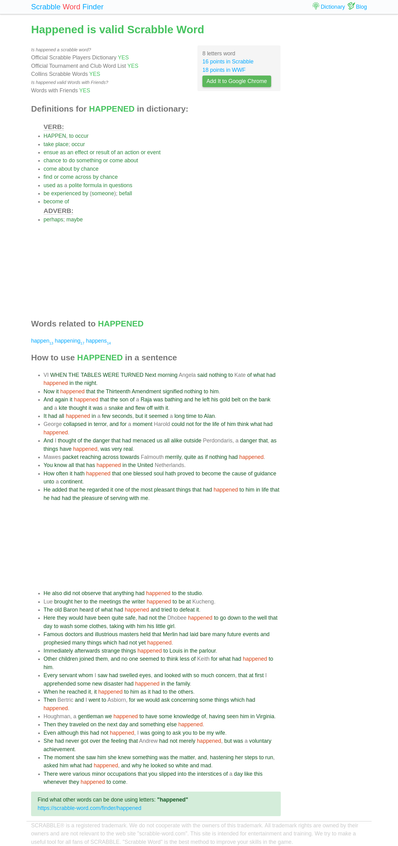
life (216, 424)
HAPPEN (55, 136)
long (179, 416)
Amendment (146, 391)
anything (123, 593)
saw (102, 675)
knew (124, 757)
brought (63, 602)
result (102, 152)
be (47, 193)
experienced (66, 193)
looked (172, 675)
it (57, 391)
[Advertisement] (162, 267)
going (158, 733)
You (48, 465)
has (90, 465)
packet (70, 457)
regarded (98, 490)
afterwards (87, 651)
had (270, 375)
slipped (167, 774)
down (234, 618)
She (48, 741)
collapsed (74, 424)
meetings (110, 602)
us (160, 440)
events (251, 634)
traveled (79, 724)
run (269, 757)
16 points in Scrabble (227, 61)
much (207, 675)
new (97, 684)
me (144, 498)
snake (116, 408)
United (145, 465)
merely (187, 741)
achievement (59, 749)
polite (75, 185)
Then (50, 700)
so (196, 675)
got (84, 741)
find (48, 177)
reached (77, 692)
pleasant (164, 490)
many (219, 634)
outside (192, 440)
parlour (207, 651)
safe (130, 618)
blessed (142, 473)
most (146, 490)
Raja (146, 399)
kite (63, 408)
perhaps (53, 219)
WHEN (58, 375)
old (58, 610)
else (172, 724)
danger (101, 440)
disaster (113, 684)
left (206, 399)
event (153, 152)
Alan (209, 416)
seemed (159, 416)
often (62, 473)
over (95, 741)
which (110, 643)
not (190, 424)
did (67, 593)
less (184, 659)
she (80, 757)
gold (225, 399)
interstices (209, 774)
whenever (55, 782)
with (159, 408)
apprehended (60, 684)
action (132, 152)
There (51, 774)
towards (129, 457)
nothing (218, 375)
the (79, 383)
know (60, 465)
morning (168, 375)
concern (225, 675)
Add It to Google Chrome (236, 81)
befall (125, 193)
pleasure (92, 498)
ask (165, 700)
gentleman (91, 716)
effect (81, 152)
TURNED (132, 375)
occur (82, 136)
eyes (145, 675)
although (68, 733)
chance (52, 160)
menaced (144, 440)
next (112, 724)
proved (185, 473)
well (262, 618)
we (140, 700)
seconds (122, 416)
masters (129, 634)
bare (205, 634)
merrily (173, 457)
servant (68, 675)
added (59, 490)
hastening (222, 757)
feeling (119, 741)
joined (86, 659)
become (53, 201)
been (104, 618)
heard (86, 610)
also (57, 593)
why (136, 765)
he (198, 399)
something (89, 160)
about (131, 160)
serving (119, 498)
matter (187, 757)
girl (170, 626)
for (123, 424)
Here (49, 618)
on (245, 399)
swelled (129, 675)
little (160, 626)
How (49, 473)
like (248, 774)
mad (206, 765)
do (72, 160)
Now (49, 391)
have (66, 449)
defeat (187, 610)
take (49, 144)
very (117, 449)
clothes (98, 626)
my (210, 733)
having (217, 716)
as (63, 152)
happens (98, 341)
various (81, 774)
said (202, 375)
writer (138, 602)
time (191, 416)
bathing (173, 399)
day (48, 626)
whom (85, 675)
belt (236, 399)
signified (173, 391)
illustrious (106, 634)
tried (166, 610)
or (92, 152)
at (188, 602)
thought (78, 408)
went (94, 700)
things (51, 449)
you (187, 733)
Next (150, 375)
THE (73, 375)
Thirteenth (118, 391)
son (124, 399)
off (150, 408)
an (70, 152)
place (61, 144)
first (259, 675)
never (72, 741)
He (47, 490)
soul (159, 473)
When (51, 692)
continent (71, 481)
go (223, 618)
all (61, 416)
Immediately (58, 651)
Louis (176, 651)
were (65, 774)
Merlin (170, 634)
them (101, 659)
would (76, 618)
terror (100, 424)
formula (92, 185)
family (183, 684)
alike (176, 440)
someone (103, 193)
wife (220, 733)
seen (232, 716)
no (124, 659)
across (83, 177)
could (178, 424)
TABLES (91, 375)
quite (190, 457)
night (90, 383)
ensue (51, 152)
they (62, 618)
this (84, 733)
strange (111, 651)
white (182, 765)
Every (51, 675)
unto (49, 481)
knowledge (187, 716)
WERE (111, 375)
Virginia (265, 716)
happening (69, 341)
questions (120, 185)
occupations (121, 774)
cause (239, 473)
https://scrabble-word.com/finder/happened (89, 808)
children (68, 659)
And (48, 399)
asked (51, 765)
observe (91, 593)
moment (143, 424)
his (214, 399)
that (90, 391)
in (105, 185)
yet (142, 643)
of (113, 152)
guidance (265, 473)
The (48, 610)
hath (79, 473)
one (127, 473)
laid (194, 634)
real (127, 449)
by (77, 169)
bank (265, 399)
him (214, 391)
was (158, 399)
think (243, 424)
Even (50, 733)
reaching (90, 457)
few (106, 416)
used (49, 185)
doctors (74, 634)
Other (50, 659)
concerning (184, 700)
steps (251, 757)
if (206, 457)
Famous (53, 634)
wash (66, 626)
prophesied (57, 643)
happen (42, 341)
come (116, 160)
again (61, 399)
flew (140, 408)
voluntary (260, 741)
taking (116, 626)
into (182, 774)
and (188, 399)
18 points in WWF (224, 70)
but (139, 416)
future (234, 634)
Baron (70, 610)
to (71, 136)
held (145, 634)
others (185, 692)
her (78, 602)
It (45, 416)
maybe (74, 219)
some (81, 626)
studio (194, 593)
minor (99, 774)
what (259, 375)
